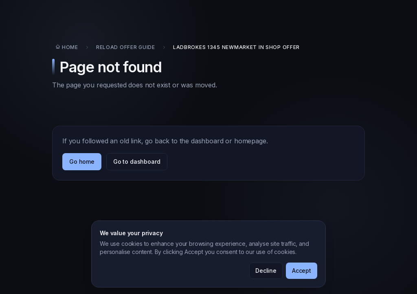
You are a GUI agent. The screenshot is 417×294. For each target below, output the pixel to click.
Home (66, 47)
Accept (301, 270)
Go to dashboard (136, 161)
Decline (266, 270)
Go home (81, 161)
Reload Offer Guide (125, 47)
